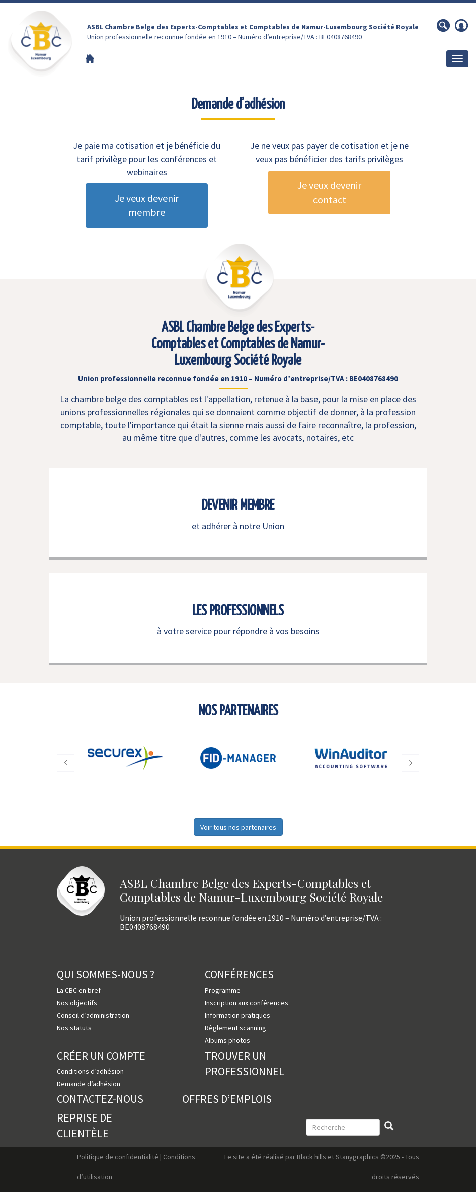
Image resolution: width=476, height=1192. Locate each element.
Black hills (311, 1156)
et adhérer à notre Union (238, 526)
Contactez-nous (100, 1099)
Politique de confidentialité (117, 1156)
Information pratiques (237, 1015)
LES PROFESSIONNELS (238, 611)
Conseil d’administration (93, 1015)
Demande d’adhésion (88, 1083)
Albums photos (227, 1040)
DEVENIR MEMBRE (238, 506)
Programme (223, 990)
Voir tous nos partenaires (238, 827)
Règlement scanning (235, 1027)
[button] (65, 763)
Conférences (239, 974)
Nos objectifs (77, 1002)
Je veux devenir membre (147, 205)
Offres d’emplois (227, 1099)
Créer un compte (101, 1056)
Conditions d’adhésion (90, 1071)
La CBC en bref (79, 990)
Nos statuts (74, 1027)
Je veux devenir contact (329, 192)
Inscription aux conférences (246, 1002)
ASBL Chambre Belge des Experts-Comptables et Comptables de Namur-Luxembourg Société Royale (253, 26)
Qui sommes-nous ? (105, 974)
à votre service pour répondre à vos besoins (238, 631)
